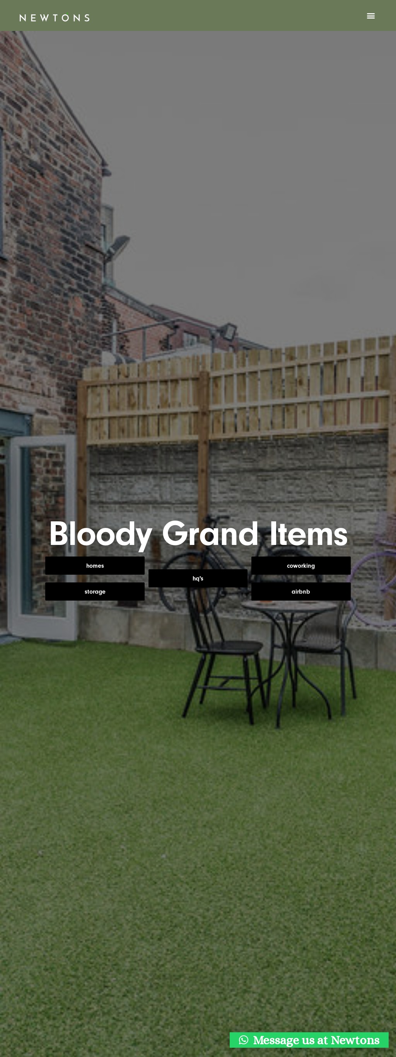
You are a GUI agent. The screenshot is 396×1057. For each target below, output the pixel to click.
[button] (371, 15)
